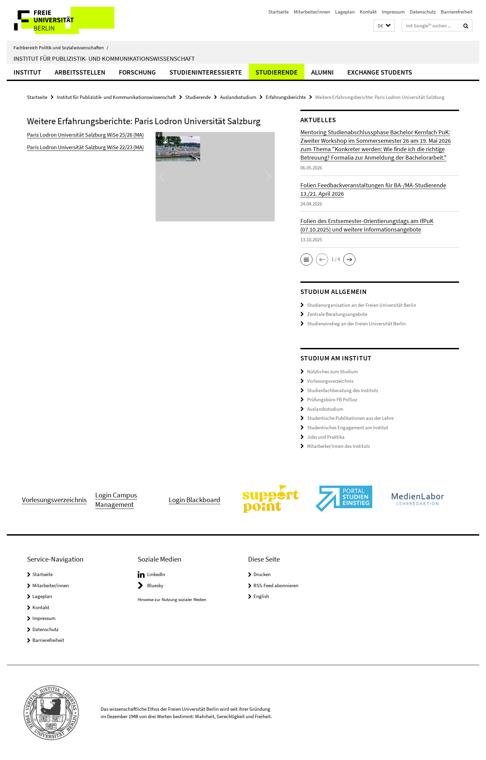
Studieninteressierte (205, 72)
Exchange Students (379, 72)
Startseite (278, 11)
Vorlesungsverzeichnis (330, 381)
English (261, 596)
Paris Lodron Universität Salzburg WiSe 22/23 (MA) (85, 147)
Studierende (276, 72)
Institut (27, 72)
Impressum (393, 11)
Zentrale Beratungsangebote (337, 314)
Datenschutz (423, 11)
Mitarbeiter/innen (312, 11)
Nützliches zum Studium (332, 371)
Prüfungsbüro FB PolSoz (332, 399)
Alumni (322, 72)
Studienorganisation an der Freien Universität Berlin (361, 305)
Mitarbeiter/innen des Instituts (338, 445)
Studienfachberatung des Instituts (342, 390)
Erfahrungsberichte (286, 97)
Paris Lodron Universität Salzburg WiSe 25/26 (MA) (85, 134)
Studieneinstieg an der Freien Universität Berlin (356, 323)
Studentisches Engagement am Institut (347, 427)
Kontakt (368, 11)
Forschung (137, 72)
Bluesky (155, 585)
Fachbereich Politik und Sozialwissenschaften (61, 47)
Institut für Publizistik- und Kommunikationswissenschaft (104, 58)
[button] (384, 26)
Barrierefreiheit (457, 11)
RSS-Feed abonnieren (275, 585)
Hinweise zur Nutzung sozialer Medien (172, 599)
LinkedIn (156, 574)
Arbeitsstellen (80, 72)
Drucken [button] (262, 574)
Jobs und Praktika (326, 436)
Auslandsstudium (238, 97)
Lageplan (345, 11)
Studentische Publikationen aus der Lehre (350, 418)
